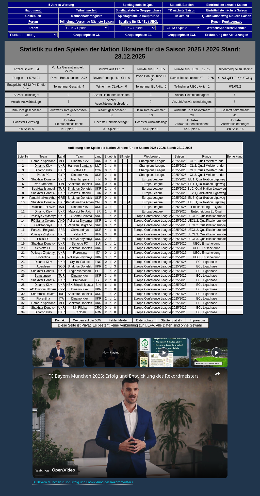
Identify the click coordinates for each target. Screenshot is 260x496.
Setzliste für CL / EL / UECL (138, 21)
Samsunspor (43, 275)
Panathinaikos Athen (43, 198)
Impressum (199, 320)
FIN (98, 179)
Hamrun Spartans (43, 161)
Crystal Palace (80, 262)
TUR (61, 188)
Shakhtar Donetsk (43, 179)
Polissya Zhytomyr (43, 216)
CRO (98, 307)
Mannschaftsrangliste (86, 16)
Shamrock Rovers (43, 294)
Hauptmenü (33, 10)
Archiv (33, 28)
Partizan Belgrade (80, 225)
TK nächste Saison (181, 10)
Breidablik (80, 280)
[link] (41, 376)
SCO (61, 266)
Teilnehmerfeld (86, 10)
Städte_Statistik (173, 320)
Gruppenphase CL (86, 35)
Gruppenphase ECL (181, 35)
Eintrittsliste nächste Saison (226, 10)
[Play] (164, 352)
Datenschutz (146, 320)
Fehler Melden (120, 320)
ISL (98, 280)
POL (98, 271)
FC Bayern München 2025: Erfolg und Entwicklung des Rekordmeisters (123, 376)
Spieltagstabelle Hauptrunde (138, 16)
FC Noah (80, 312)
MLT (61, 161)
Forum (33, 21)
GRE (61, 198)
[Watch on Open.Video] (55, 470)
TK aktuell (181, 16)
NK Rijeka (80, 307)
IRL (61, 294)
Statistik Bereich (181, 5)
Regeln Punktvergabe (226, 21)
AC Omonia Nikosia (43, 289)
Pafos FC (79, 170)
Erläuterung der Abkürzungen (226, 35)
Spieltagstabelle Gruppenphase (138, 10)
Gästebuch (33, 16)
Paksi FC (80, 234)
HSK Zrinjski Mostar (79, 285)
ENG (98, 262)
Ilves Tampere (79, 179)
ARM (98, 312)
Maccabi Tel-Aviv (43, 207)
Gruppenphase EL (138, 35)
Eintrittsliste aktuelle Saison (226, 5)
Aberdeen (43, 266)
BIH (98, 285)
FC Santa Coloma (80, 216)
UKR (98, 161)
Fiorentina (80, 252)
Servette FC (80, 243)
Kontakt (62, 320)
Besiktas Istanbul (43, 188)
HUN (98, 234)
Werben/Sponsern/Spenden (226, 28)
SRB (98, 225)
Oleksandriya (43, 225)
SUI (98, 243)
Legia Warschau (80, 271)
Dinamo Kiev (79, 161)
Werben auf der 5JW (88, 320)
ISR (61, 207)
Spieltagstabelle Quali (138, 5)
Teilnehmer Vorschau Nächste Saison (87, 21)
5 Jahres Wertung (61, 5)
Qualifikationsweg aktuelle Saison (226, 16)
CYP (98, 170)
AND (98, 216)
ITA (98, 252)
